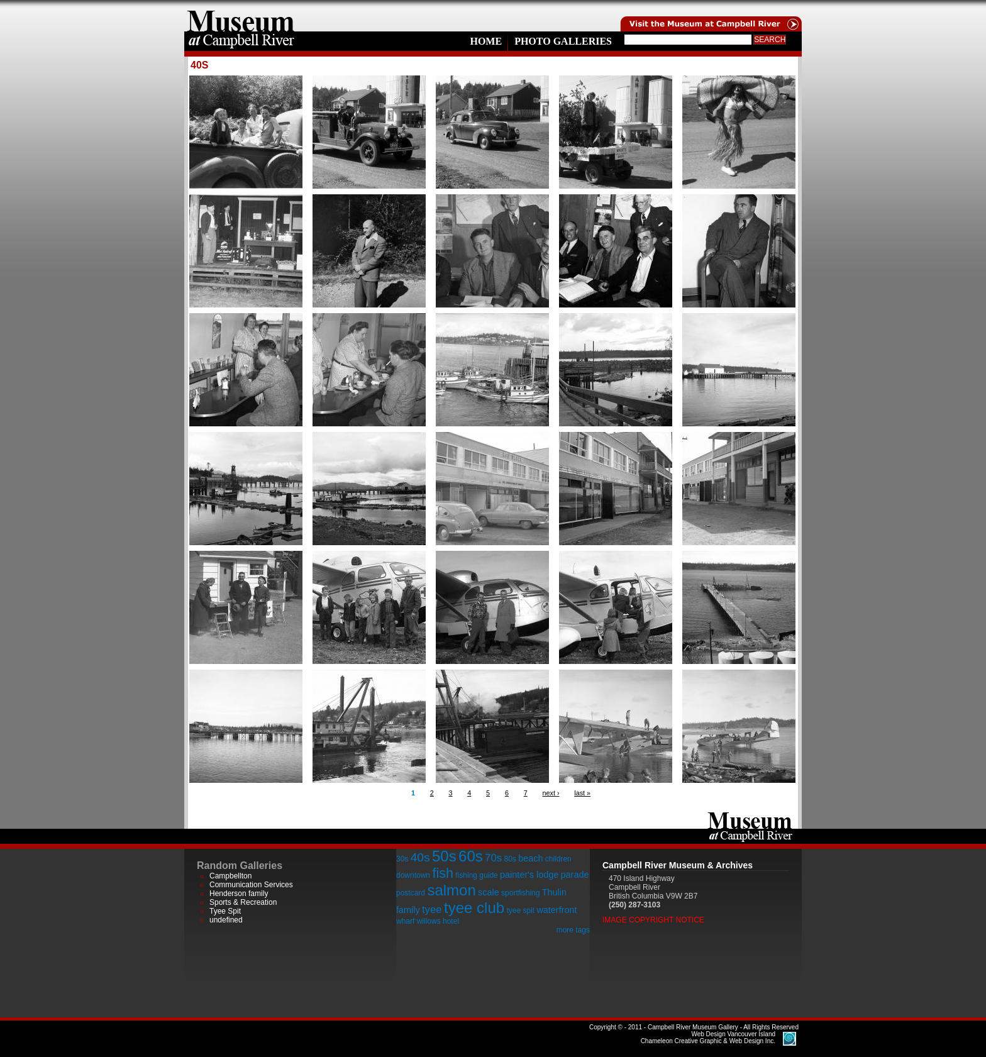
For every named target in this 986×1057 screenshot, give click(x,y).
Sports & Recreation (243, 902)
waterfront (556, 910)
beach (530, 858)
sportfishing (520, 892)
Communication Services (251, 884)
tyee (432, 910)
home (240, 15)
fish (442, 873)
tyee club (474, 907)
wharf (405, 921)
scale (488, 892)
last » (582, 793)
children (558, 859)
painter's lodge (529, 875)
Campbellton (230, 876)
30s (402, 859)
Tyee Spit (225, 911)
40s (420, 857)
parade (575, 875)
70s (493, 858)
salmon (451, 890)
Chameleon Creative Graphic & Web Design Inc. (708, 1037)
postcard (410, 892)
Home (486, 41)
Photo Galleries (563, 41)
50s (444, 856)
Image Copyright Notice (653, 920)
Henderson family (238, 893)
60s (470, 856)
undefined (226, 920)
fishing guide (476, 875)
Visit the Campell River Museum (710, 15)
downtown (413, 875)
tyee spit (520, 910)
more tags (573, 930)
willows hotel (438, 921)
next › (550, 793)
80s (510, 859)
